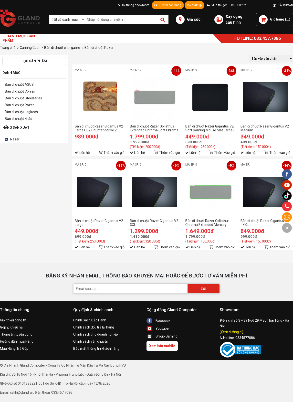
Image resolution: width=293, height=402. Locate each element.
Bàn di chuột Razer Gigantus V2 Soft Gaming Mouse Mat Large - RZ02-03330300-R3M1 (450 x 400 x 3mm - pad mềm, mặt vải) (209, 128)
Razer (15, 139)
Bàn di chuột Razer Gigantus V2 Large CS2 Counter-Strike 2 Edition (99, 128)
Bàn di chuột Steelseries (23, 98)
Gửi (203, 289)
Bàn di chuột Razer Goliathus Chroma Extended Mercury (207, 223)
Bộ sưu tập (194, 5)
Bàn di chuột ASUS (19, 84)
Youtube (157, 328)
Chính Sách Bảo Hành (89, 320)
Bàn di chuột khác (18, 119)
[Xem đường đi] (231, 332)
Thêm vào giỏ (114, 153)
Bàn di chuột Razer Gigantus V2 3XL (154, 223)
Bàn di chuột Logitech (21, 112)
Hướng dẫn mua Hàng (16, 341)
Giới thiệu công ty (13, 320)
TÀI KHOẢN (283, 5)
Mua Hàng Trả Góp (14, 348)
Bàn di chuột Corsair (20, 91)
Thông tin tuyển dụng (16, 334)
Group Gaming (162, 336)
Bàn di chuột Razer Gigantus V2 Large (99, 223)
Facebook (158, 321)
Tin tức (238, 5)
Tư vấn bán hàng (167, 5)
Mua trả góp (217, 5)
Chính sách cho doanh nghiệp (95, 334)
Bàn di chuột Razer (19, 105)
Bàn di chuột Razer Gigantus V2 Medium (265, 128)
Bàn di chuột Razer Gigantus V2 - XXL (265, 223)
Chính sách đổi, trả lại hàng (93, 327)
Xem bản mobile (162, 346)
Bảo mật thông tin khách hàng (96, 348)
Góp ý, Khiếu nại (11, 327)
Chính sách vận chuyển (90, 341)
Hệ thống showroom (133, 5)
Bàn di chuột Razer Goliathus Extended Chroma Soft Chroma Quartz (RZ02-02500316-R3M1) (154, 128)
